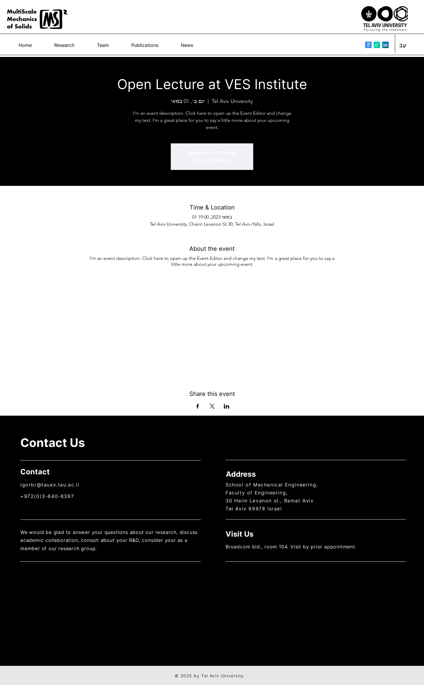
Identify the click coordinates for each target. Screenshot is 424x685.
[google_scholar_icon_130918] (368, 45)
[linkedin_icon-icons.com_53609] (385, 45)
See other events (212, 160)
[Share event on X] (212, 406)
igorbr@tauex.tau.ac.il (49, 485)
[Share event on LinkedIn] (226, 406)
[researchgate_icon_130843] (377, 45)
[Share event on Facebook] (198, 406)
